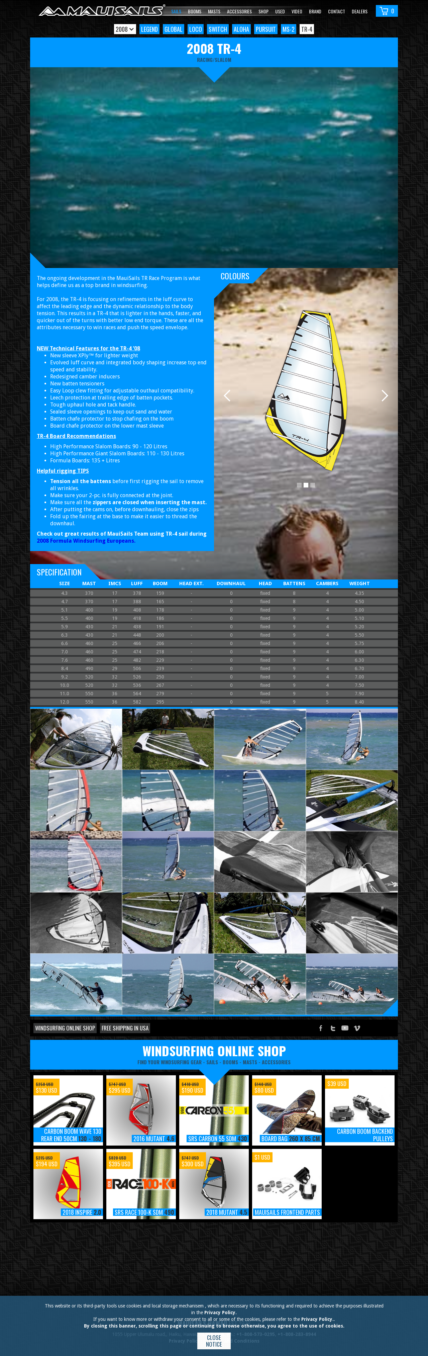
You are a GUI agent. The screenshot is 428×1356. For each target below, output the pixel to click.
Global (174, 29)
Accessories (239, 11)
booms (230, 1062)
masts (250, 1062)
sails (212, 1062)
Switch (218, 29)
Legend (149, 29)
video (297, 11)
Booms (194, 11)
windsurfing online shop (214, 1050)
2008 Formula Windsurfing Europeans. (86, 541)
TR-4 (306, 29)
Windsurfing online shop (65, 1028)
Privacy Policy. (220, 1312)
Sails (176, 11)
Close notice (214, 1340)
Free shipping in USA (125, 1028)
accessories (276, 1062)
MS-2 (289, 29)
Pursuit (266, 29)
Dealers (359, 11)
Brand (315, 11)
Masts (214, 11)
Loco (195, 29)
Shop (263, 11)
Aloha (241, 29)
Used (280, 11)
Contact (336, 11)
